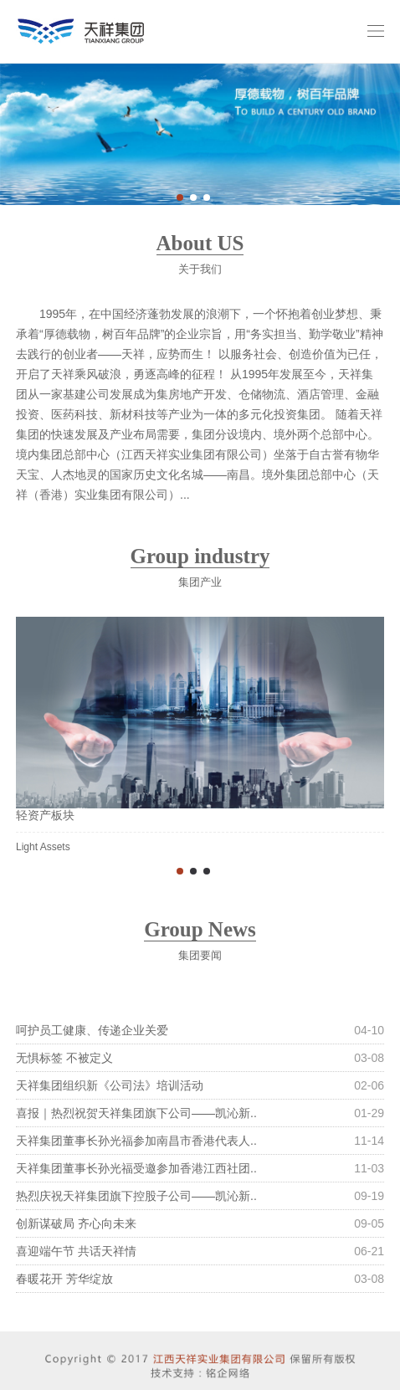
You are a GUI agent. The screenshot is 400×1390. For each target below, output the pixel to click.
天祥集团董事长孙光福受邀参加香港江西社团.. (136, 1168)
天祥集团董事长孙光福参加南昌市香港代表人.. (136, 1140)
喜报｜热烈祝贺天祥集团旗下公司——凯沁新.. (136, 1113)
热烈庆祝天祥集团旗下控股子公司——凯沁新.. (136, 1196)
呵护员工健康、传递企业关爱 (92, 1030)
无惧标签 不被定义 (64, 1057)
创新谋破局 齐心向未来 (76, 1223)
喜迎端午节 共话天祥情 (76, 1251)
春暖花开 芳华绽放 (64, 1278)
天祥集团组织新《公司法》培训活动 (109, 1085)
